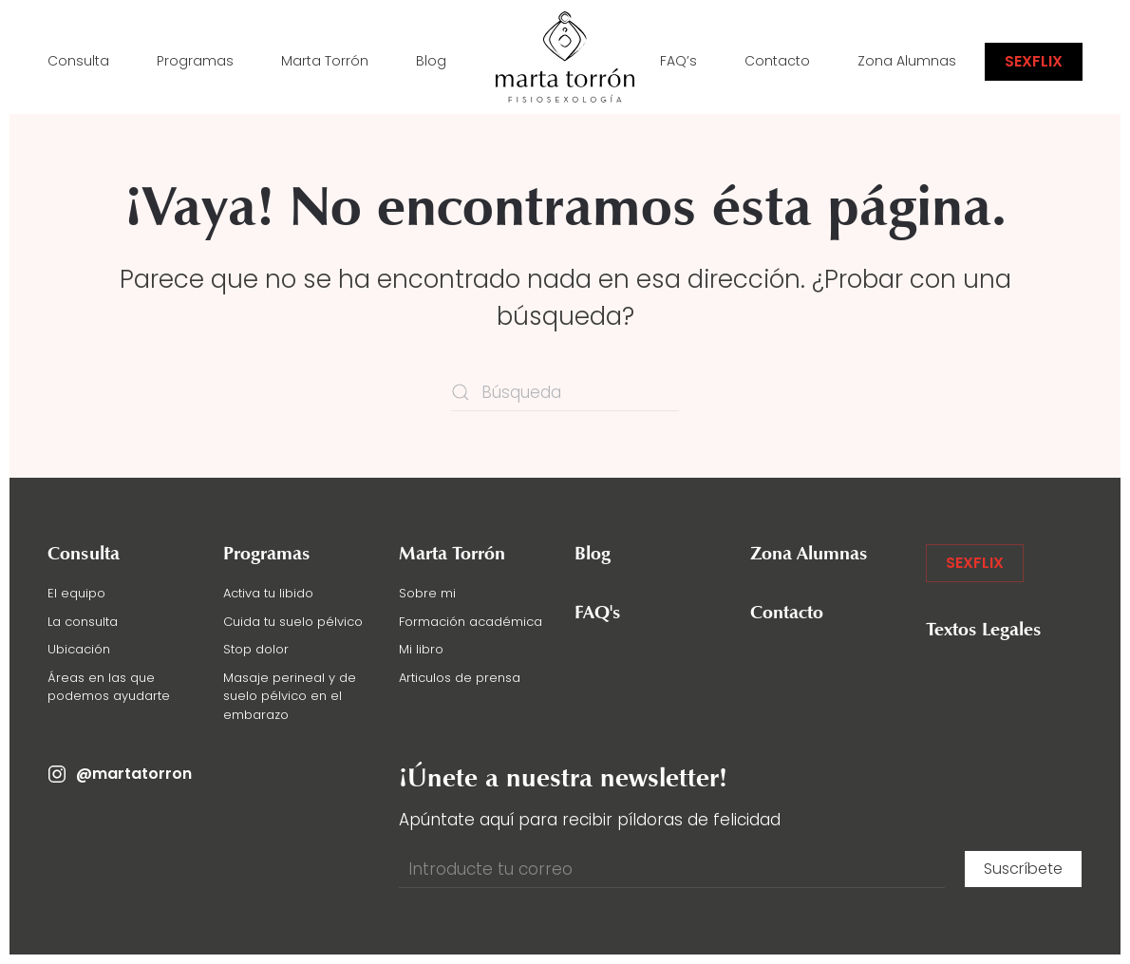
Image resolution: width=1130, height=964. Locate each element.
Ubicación (78, 649)
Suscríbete (1023, 868)
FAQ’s (678, 60)
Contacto (777, 60)
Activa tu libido (268, 593)
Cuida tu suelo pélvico (293, 622)
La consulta (82, 622)
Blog (431, 60)
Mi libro (421, 649)
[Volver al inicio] (565, 61)
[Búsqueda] (565, 392)
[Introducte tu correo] (672, 869)
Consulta (78, 60)
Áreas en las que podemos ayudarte (108, 687)
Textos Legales (984, 630)
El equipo (76, 593)
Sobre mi (427, 593)
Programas (195, 60)
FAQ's (597, 613)
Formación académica (470, 622)
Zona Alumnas (906, 60)
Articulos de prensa (459, 678)
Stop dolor (256, 649)
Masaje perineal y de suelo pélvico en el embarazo (289, 696)
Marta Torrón (324, 60)
